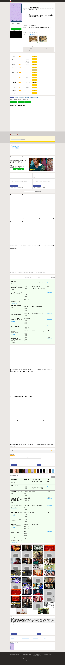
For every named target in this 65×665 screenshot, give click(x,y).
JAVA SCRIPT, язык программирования (26, 657)
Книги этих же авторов (15, 147)
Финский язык (12, 659)
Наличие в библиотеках (15, 148)
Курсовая (16, 97)
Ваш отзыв (12, 454)
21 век (12, 639)
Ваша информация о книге (14, 624)
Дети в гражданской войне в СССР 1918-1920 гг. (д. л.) (37, 659)
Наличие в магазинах (15, 151)
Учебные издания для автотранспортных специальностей (49, 660)
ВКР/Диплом (21, 97)
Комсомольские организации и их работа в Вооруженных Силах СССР (48, 656)
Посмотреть (35, 56)
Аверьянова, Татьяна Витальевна (47, 639)
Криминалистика (35, 638)
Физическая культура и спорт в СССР (37, 658)
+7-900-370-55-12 (49, 481)
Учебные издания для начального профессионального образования (14, 654)
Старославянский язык (13, 658)
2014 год (12, 638)
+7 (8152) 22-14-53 (49, 291)
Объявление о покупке (15, 146)
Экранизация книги (16, 34)
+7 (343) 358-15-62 (49, 286)
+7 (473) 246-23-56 (49, 318)
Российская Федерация (25, 638)
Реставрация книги (32, 34)
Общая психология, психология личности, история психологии (48, 654)
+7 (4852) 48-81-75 (49, 512)
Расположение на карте (14, 294)
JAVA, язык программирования (14, 657)
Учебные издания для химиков (25, 660)
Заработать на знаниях (34, 97)
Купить (16, 28)
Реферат (12, 97)
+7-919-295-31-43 (49, 281)
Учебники (34, 639)
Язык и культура (23, 658)
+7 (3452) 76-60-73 (49, 497)
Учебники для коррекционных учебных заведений (37, 655)
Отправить (39, 633)
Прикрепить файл (14, 633)
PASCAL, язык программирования (14, 660)
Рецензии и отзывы (15, 149)
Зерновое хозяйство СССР (47, 661)
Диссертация (27, 97)
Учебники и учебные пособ (36, 654)
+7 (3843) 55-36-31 (49, 337)
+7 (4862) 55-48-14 (49, 305)
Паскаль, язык (34, 657)
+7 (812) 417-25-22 (49, 331)
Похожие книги (14, 150)
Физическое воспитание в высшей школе (26, 659)
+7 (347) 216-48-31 (49, 524)
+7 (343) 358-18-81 (49, 285)
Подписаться (38, 191)
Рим (45, 638)
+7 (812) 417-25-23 (49, 330)
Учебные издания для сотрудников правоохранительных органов (26, 654)
